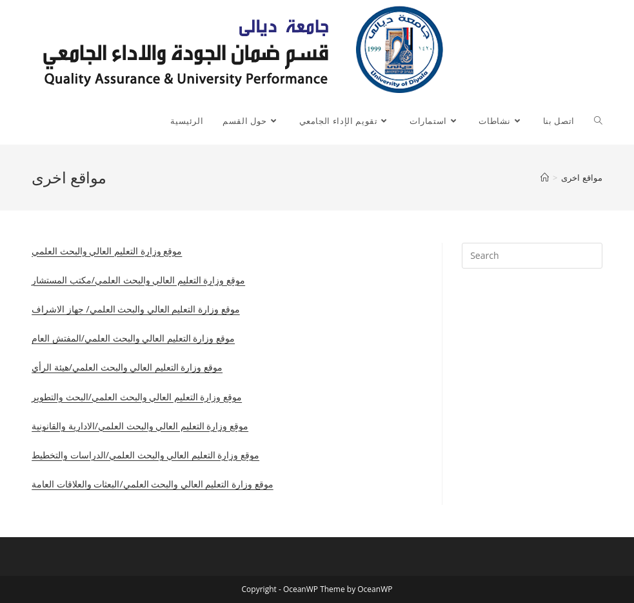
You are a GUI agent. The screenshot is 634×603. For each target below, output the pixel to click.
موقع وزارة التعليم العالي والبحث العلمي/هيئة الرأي (127, 367)
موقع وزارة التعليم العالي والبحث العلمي (107, 251)
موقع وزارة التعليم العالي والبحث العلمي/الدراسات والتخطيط (145, 455)
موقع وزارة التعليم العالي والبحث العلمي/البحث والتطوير (137, 397)
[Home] (544, 177)
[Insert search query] (532, 256)
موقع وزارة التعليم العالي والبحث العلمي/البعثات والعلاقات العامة (152, 484)
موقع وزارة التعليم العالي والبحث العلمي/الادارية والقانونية (140, 426)
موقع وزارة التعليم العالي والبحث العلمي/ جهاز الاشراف (136, 309)
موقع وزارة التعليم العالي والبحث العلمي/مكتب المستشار (138, 280)
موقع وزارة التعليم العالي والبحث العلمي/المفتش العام (133, 338)
